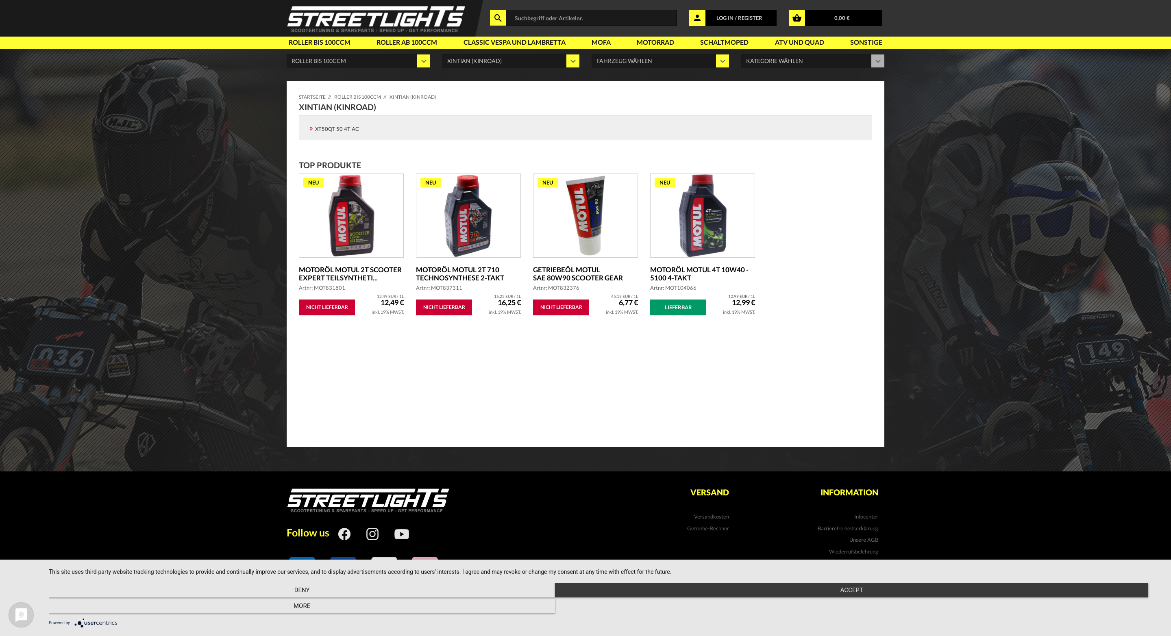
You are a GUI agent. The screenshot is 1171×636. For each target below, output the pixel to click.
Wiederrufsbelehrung (853, 551)
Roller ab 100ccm (407, 42)
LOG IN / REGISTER (739, 18)
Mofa (601, 42)
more (995, 608)
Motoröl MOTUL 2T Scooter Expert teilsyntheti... (335, 274)
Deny (216, 608)
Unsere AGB (863, 539)
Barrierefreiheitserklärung (848, 528)
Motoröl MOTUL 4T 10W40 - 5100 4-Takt (701, 274)
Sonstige (866, 42)
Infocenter (866, 516)
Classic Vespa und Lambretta (515, 42)
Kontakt (868, 574)
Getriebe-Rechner (708, 528)
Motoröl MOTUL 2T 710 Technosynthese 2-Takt (462, 274)
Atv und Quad (799, 42)
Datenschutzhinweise (853, 563)
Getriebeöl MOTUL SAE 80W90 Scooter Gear (580, 274)
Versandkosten (711, 516)
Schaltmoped (724, 42)
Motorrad (655, 42)
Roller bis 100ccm (319, 42)
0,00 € (842, 18)
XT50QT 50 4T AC (337, 129)
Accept (605, 608)
